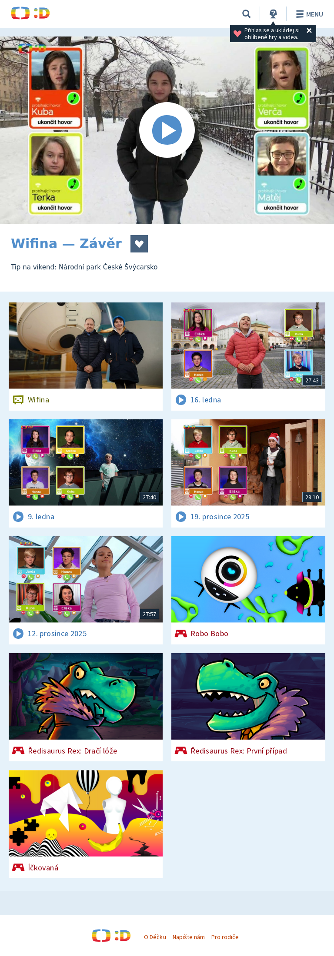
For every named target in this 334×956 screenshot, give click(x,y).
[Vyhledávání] (247, 14)
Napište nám (189, 937)
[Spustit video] (167, 130)
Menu (308, 13)
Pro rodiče (225, 937)
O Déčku (155, 937)
